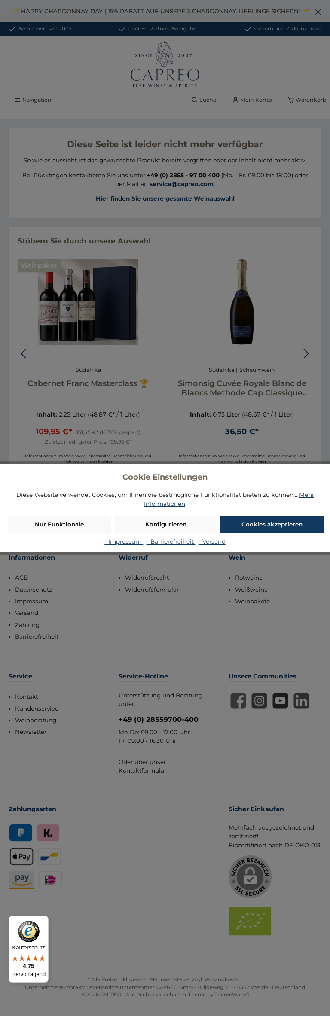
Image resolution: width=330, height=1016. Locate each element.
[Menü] (43, 921)
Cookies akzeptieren (271, 524)
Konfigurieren (165, 524)
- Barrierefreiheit (171, 541)
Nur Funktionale (59, 524)
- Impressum (123, 541)
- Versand (212, 541)
